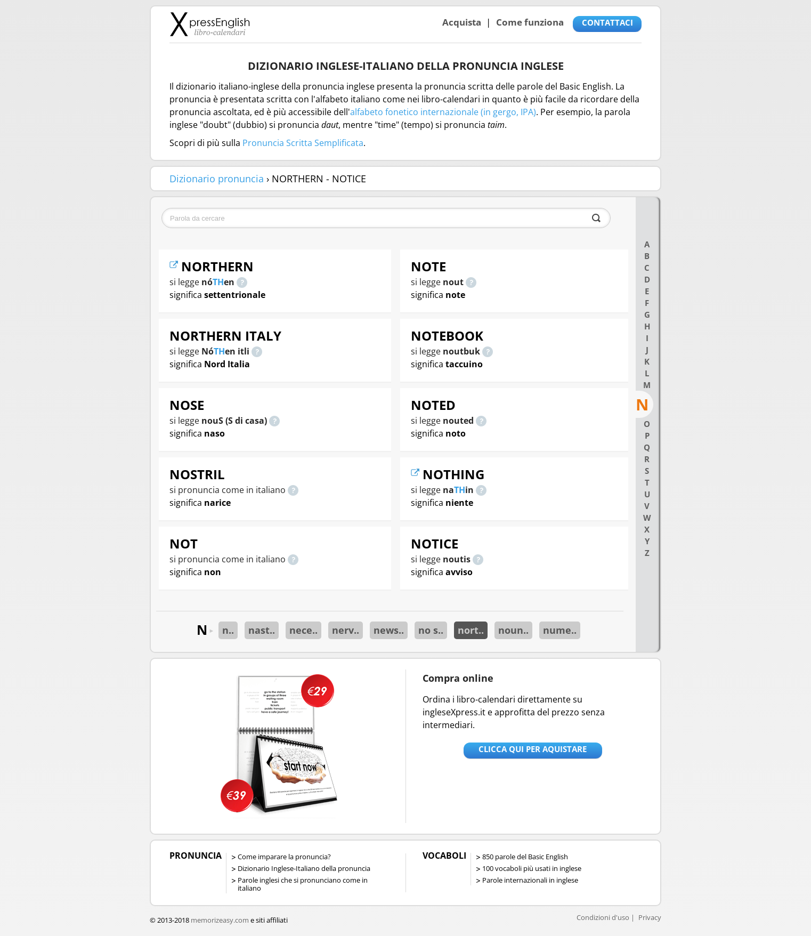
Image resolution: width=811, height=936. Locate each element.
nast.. (261, 630)
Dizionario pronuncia (216, 178)
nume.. (560, 630)
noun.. (513, 630)
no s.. (430, 630)
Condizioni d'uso (603, 917)
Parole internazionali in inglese (530, 880)
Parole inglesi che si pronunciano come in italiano (303, 884)
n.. (228, 630)
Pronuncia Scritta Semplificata (302, 143)
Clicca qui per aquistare (533, 749)
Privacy (649, 917)
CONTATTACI (607, 22)
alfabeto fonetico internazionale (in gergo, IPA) (443, 112)
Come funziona (530, 22)
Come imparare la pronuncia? (284, 856)
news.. (389, 630)
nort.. (471, 630)
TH (218, 282)
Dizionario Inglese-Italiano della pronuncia (304, 868)
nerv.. (345, 630)
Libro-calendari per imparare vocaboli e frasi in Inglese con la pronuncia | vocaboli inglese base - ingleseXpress (209, 24)
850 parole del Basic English (525, 856)
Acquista (461, 22)
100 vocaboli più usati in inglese (531, 868)
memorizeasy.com (220, 920)
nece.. (303, 630)
